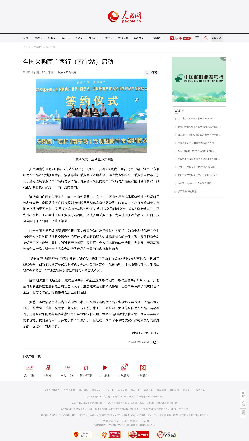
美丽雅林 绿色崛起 (187, 191)
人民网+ (48, 369)
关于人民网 (69, 390)
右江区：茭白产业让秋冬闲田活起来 (195, 183)
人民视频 (105, 369)
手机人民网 (67, 369)
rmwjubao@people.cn (167, 403)
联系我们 (200, 390)
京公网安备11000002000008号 (194, 415)
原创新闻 (50, 47)
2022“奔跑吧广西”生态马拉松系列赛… (196, 151)
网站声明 (161, 390)
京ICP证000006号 (169, 415)
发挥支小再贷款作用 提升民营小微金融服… (199, 159)
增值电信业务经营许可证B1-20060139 (120, 409)
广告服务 (109, 390)
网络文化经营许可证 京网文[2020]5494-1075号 (101, 415)
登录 (218, 38)
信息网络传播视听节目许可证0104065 (58, 415)
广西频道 (38, 47)
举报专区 (123, 38)
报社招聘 (83, 390)
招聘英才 (96, 390)
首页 (25, 38)
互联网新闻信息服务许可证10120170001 (79, 409)
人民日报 (29, 369)
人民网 (26, 47)
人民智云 (123, 369)
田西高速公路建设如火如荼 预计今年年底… (199, 135)
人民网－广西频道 (66, 72)
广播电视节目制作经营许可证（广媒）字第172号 (165, 409)
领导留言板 (86, 369)
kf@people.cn (96, 403)
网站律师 (174, 390)
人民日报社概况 (52, 390)
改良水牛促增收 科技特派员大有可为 (196, 143)
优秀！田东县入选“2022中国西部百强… (197, 167)
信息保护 (187, 390)
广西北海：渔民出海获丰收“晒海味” (195, 118)
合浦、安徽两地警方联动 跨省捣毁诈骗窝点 (199, 127)
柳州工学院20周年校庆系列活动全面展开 (198, 175)
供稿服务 (135, 390)
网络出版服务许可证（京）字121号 (142, 415)
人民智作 (142, 369)
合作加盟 (122, 390)
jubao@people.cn (155, 396)
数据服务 (148, 390)
